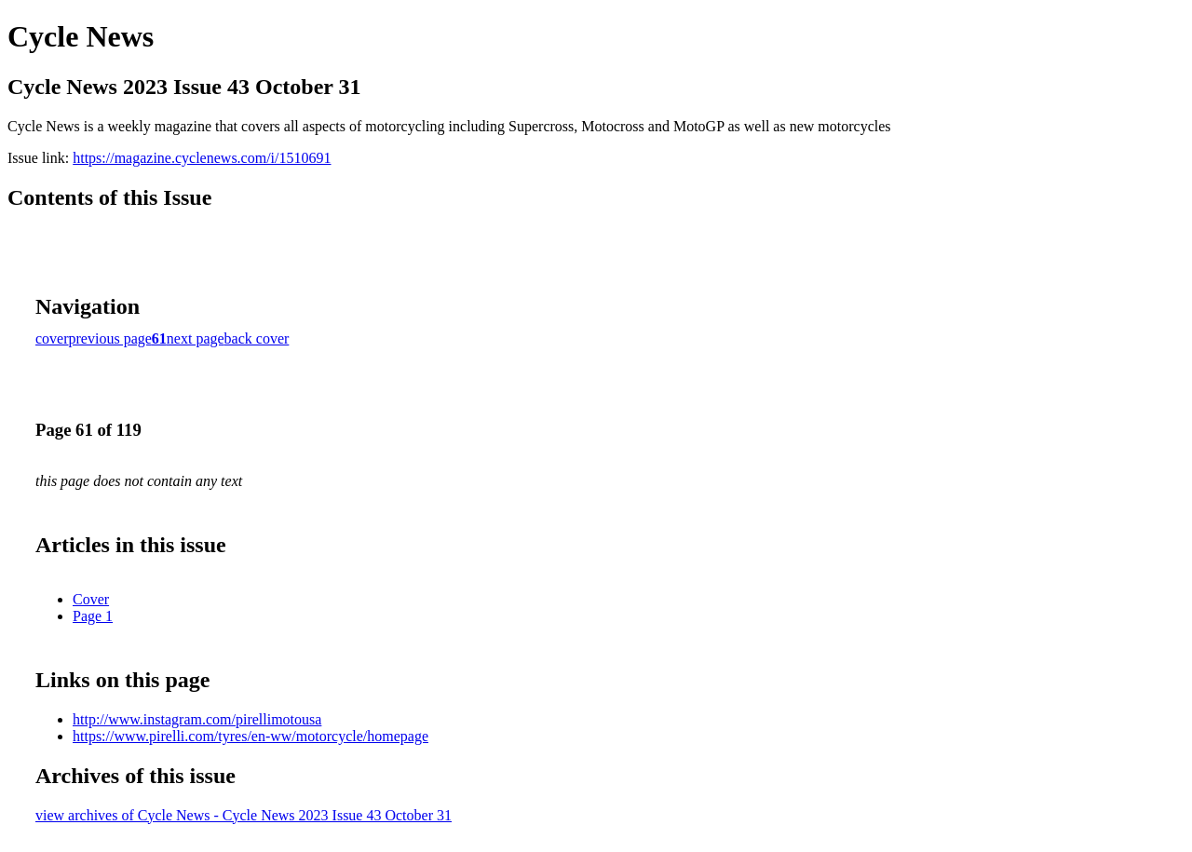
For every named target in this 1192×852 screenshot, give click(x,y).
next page (195, 338)
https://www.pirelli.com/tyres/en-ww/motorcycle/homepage (250, 736)
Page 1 (93, 616)
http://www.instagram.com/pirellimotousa (197, 719)
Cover (91, 599)
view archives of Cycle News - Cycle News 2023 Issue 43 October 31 (243, 815)
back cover (257, 338)
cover (52, 338)
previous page (110, 338)
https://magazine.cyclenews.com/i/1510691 (202, 158)
